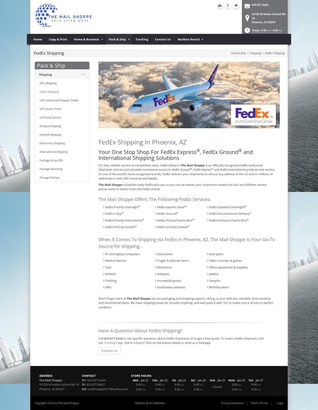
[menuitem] (37, 39)
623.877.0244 (260, 5)
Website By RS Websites (150, 403)
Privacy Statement (232, 403)
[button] (263, 32)
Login (280, 403)
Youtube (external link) (219, 5)
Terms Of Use (259, 403)
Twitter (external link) (236, 5)
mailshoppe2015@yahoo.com (108, 389)
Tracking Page (113, 343)
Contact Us (109, 351)
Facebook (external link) (227, 5)
